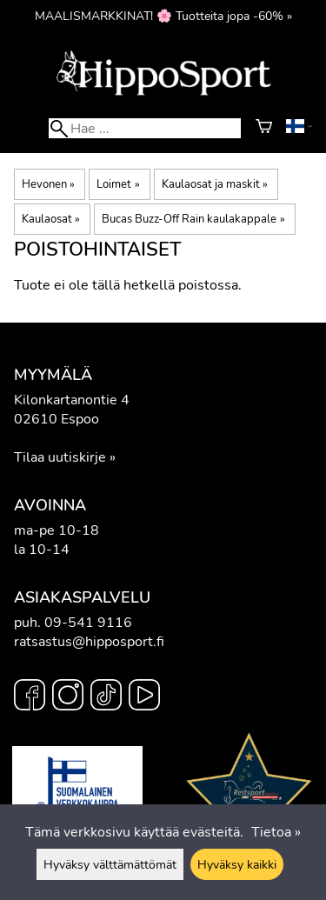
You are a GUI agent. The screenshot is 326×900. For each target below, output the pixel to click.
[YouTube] (144, 697)
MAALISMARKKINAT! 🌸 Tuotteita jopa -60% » (163, 15)
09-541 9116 (88, 622)
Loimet (117, 184)
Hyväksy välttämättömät (109, 864)
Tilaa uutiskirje (60, 457)
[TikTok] (106, 697)
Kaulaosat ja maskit (215, 184)
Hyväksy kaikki (236, 864)
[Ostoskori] (264, 128)
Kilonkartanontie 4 (72, 400)
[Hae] (144, 128)
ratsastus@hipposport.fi (89, 641)
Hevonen (48, 184)
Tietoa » (276, 832)
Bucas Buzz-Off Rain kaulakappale (193, 219)
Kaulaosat (51, 219)
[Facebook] (29, 697)
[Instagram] (67, 697)
